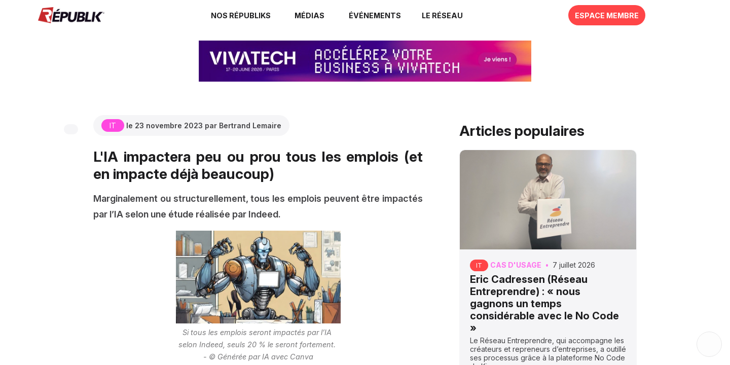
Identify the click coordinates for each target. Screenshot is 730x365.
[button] (375, 15)
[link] (242, 15)
